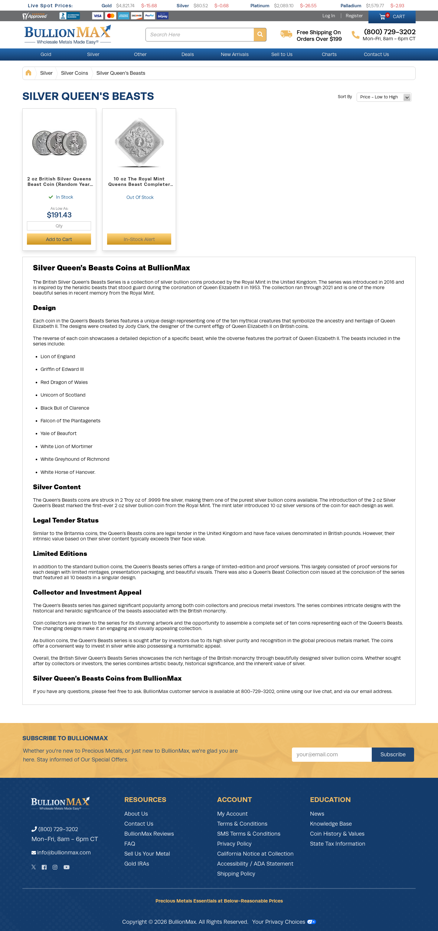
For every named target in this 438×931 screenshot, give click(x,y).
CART (395, 15)
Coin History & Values (337, 834)
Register (354, 15)
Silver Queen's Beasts (120, 73)
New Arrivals (235, 54)
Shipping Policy (236, 874)
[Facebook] (44, 867)
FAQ (129, 844)
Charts (329, 54)
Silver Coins (74, 73)
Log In (328, 15)
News (317, 814)
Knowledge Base (331, 824)
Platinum (260, 5)
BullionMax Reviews (149, 834)
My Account (232, 814)
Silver (183, 5)
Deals (187, 54)
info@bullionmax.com (64, 853)
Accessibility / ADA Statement (255, 864)
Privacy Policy (234, 844)
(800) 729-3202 (54, 829)
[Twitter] (33, 867)
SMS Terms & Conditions (248, 834)
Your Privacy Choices (284, 922)
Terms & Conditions (242, 824)
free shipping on (319, 32)
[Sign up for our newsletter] (332, 755)
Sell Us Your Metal (147, 854)
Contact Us (376, 54)
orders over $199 (319, 39)
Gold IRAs (136, 864)
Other (140, 54)
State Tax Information (337, 844)
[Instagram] (55, 867)
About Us (136, 814)
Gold (107, 5)
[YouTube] (67, 867)
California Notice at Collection (255, 854)
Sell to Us (282, 54)
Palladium (351, 5)
